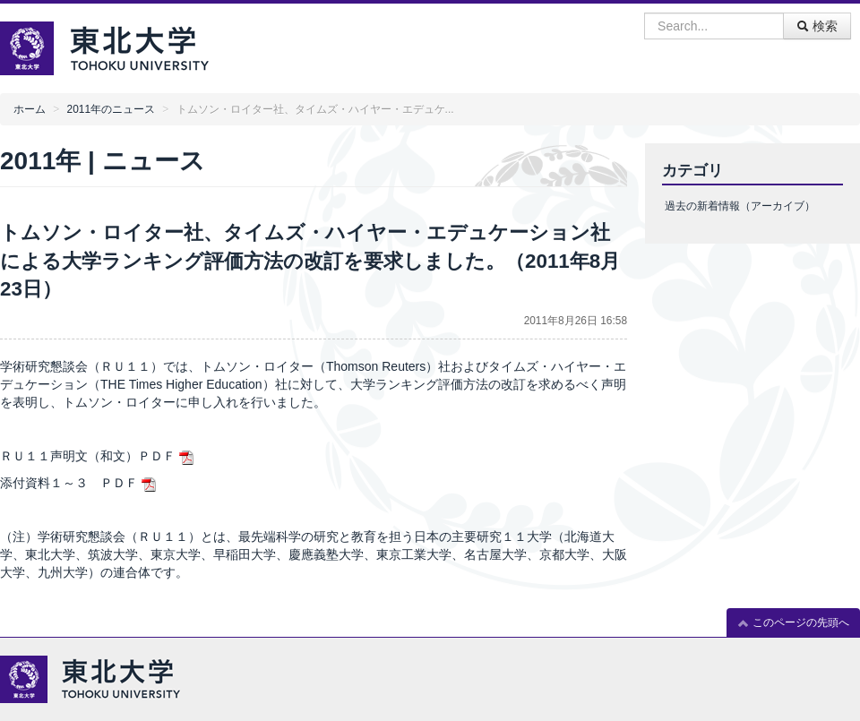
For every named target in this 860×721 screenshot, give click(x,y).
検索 (817, 26)
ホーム (29, 109)
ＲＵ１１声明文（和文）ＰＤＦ (88, 456)
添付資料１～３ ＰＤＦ (69, 483)
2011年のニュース (111, 109)
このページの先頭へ (793, 623)
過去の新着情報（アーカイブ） (740, 206)
